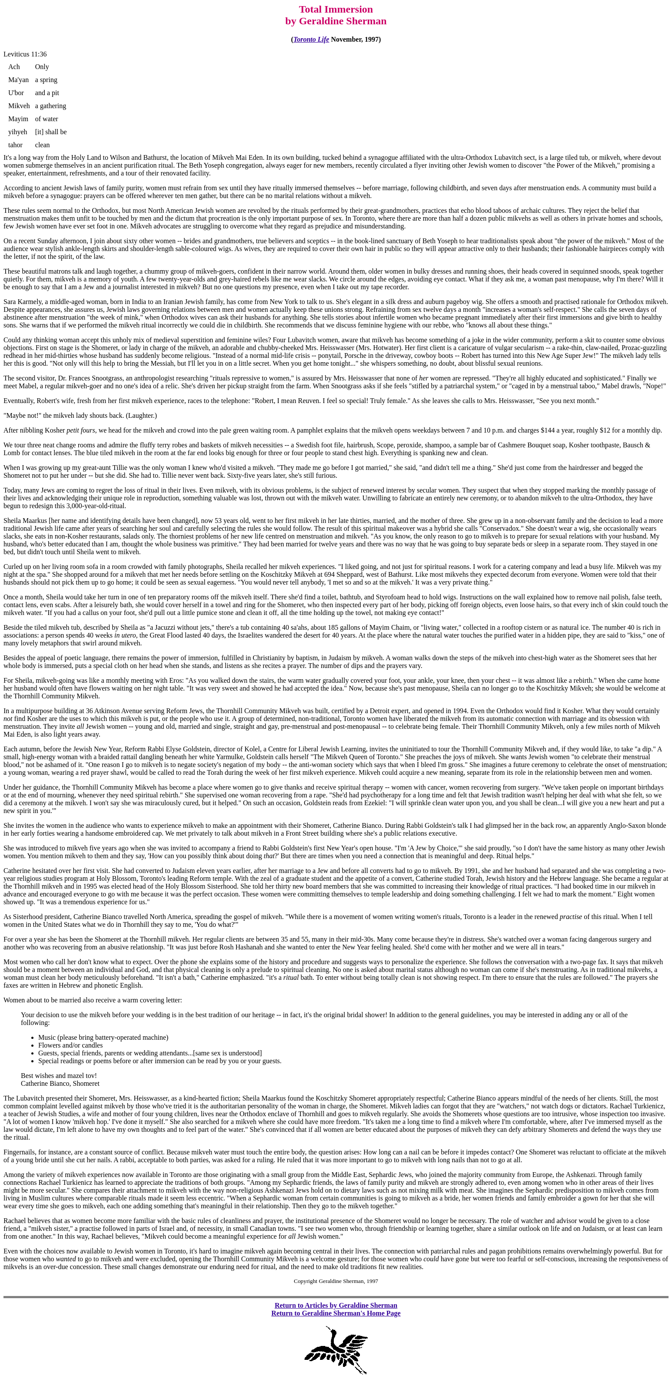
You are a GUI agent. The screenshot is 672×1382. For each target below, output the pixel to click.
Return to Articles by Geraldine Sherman (336, 1305)
